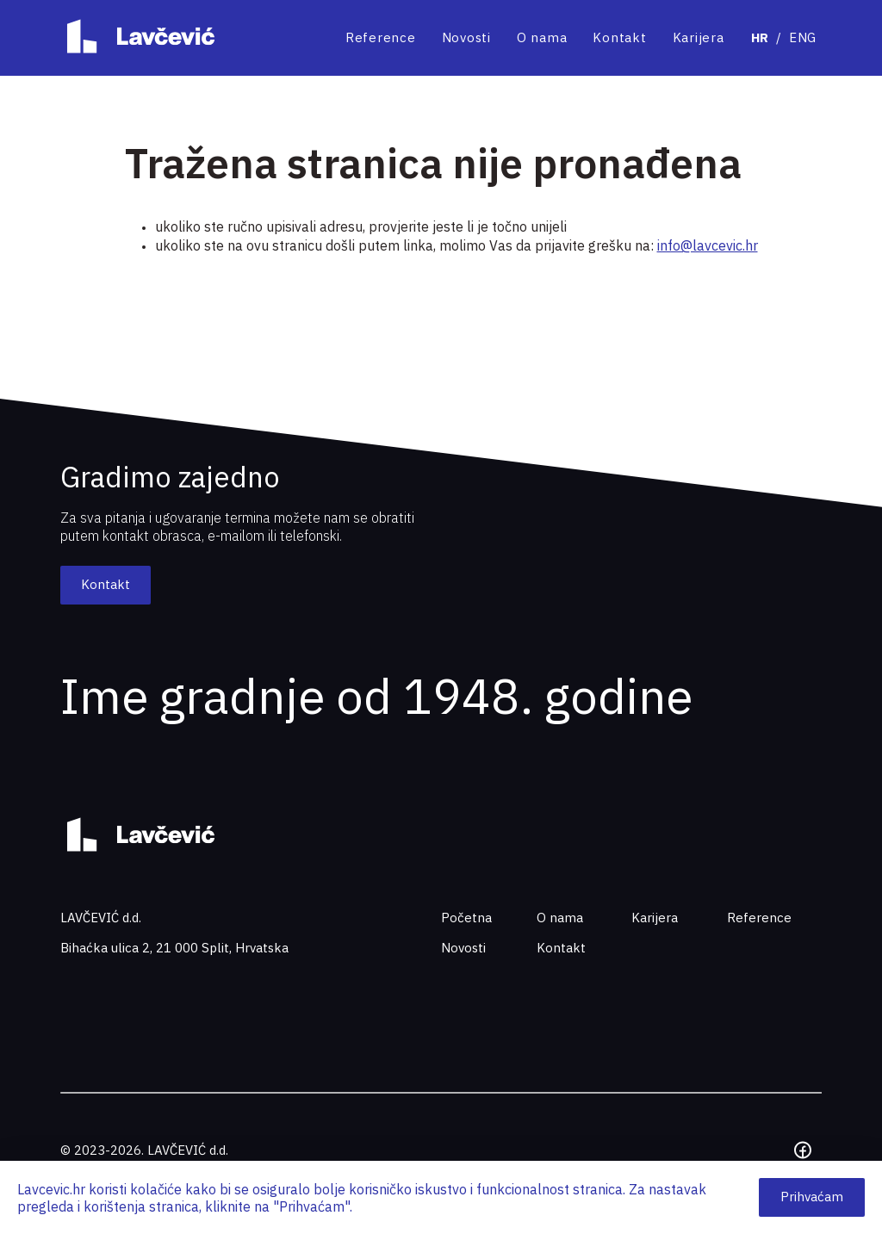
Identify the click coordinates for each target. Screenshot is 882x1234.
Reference (380, 37)
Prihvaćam (811, 1196)
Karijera (698, 37)
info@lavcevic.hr (707, 245)
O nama (542, 37)
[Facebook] (802, 1150)
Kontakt (619, 37)
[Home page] (137, 38)
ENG (803, 37)
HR (760, 37)
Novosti (466, 37)
